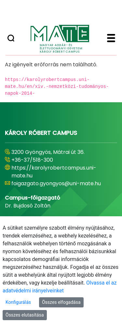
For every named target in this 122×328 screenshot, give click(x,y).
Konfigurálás (18, 302)
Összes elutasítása (25, 315)
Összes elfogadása (61, 302)
